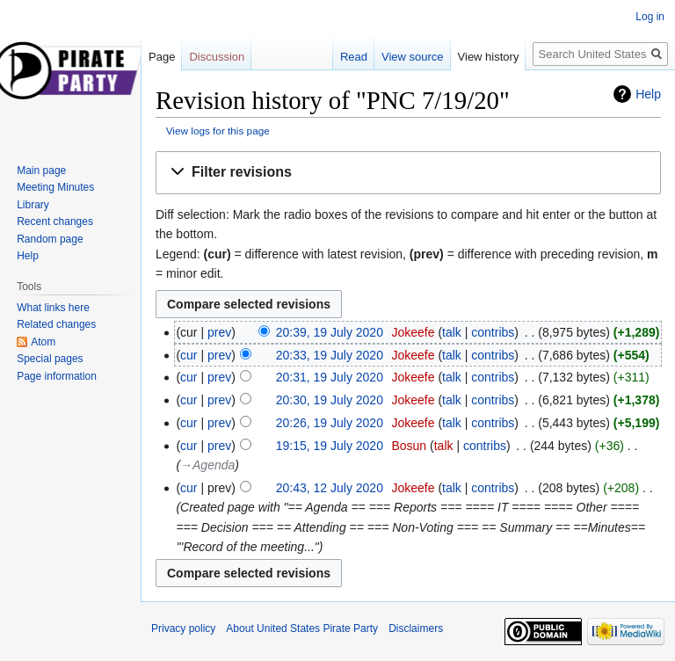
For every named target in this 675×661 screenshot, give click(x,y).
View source (412, 56)
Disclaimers (415, 628)
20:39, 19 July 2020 (329, 332)
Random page (50, 239)
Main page (41, 170)
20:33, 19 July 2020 (329, 355)
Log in (649, 17)
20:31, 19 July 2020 (329, 377)
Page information (57, 376)
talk (451, 332)
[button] (408, 173)
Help (648, 94)
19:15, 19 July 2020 (329, 446)
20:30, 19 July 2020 (329, 400)
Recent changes (55, 221)
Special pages (50, 358)
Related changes (56, 324)
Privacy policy (183, 628)
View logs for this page (218, 130)
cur (188, 355)
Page (162, 56)
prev (219, 332)
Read (353, 56)
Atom (43, 342)
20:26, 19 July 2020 (329, 423)
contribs (492, 332)
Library (33, 205)
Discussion (216, 56)
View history (488, 56)
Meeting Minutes (55, 187)
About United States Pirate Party (302, 628)
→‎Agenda (207, 465)
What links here (53, 307)
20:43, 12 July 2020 (329, 488)
